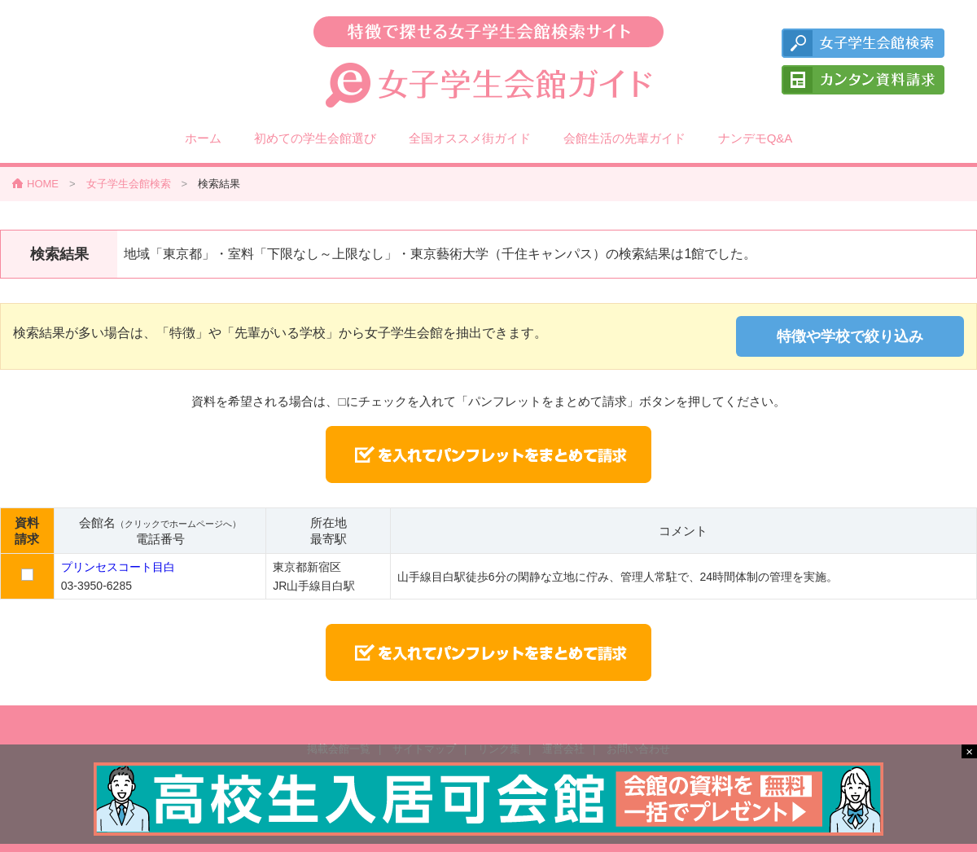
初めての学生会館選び (315, 138)
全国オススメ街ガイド (470, 138)
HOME (43, 184)
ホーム (203, 138)
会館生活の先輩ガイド (624, 138)
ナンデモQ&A (755, 138)
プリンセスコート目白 (118, 566)
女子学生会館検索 (128, 184)
